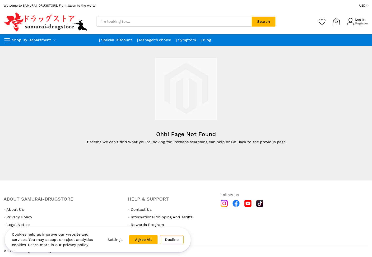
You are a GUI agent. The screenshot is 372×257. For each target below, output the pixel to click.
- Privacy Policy (18, 217)
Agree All (143, 239)
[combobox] (174, 22)
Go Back (238, 142)
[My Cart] (336, 22)
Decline (172, 239)
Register (361, 23)
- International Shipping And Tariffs (160, 217)
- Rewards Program (146, 224)
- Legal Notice (17, 224)
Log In (360, 19)
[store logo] (46, 21)
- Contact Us (140, 209)
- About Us (14, 209)
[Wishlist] (322, 22)
